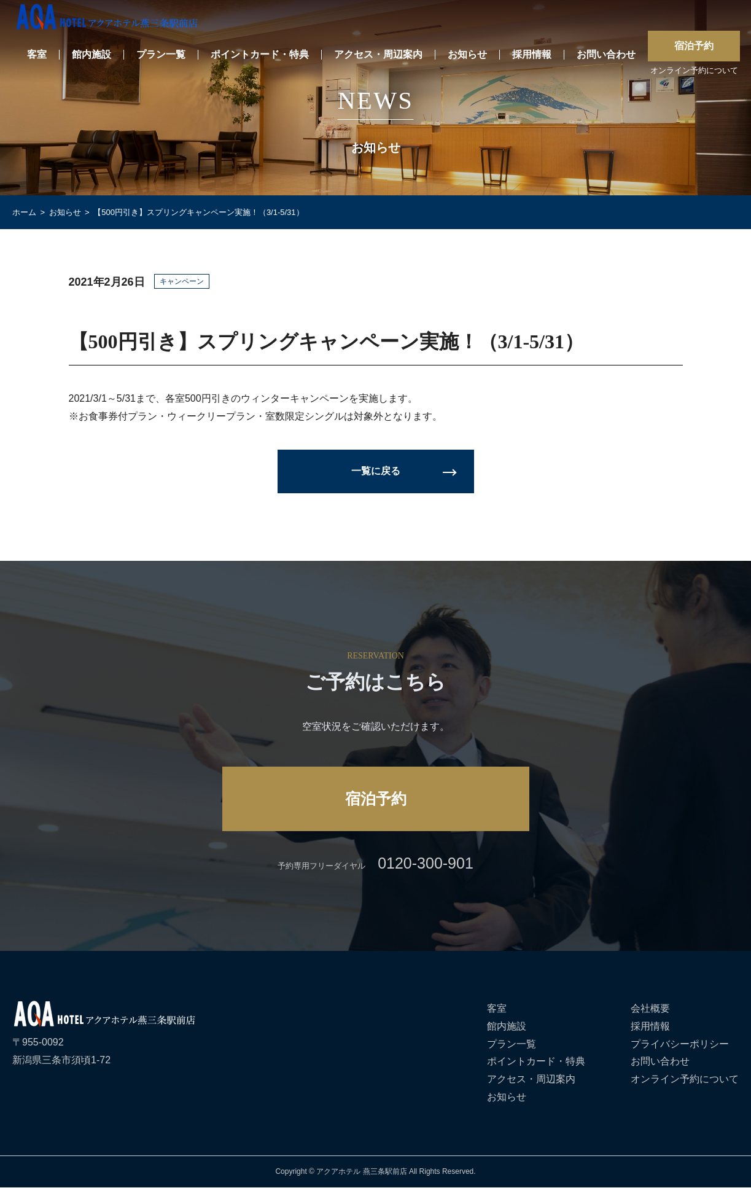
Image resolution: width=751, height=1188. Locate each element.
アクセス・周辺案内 (378, 55)
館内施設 (91, 55)
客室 (37, 55)
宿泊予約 (694, 46)
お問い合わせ (606, 55)
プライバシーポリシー (680, 1044)
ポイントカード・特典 (260, 55)
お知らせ (467, 55)
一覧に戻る (375, 471)
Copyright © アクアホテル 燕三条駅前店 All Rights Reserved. (375, 1171)
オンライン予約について (694, 71)
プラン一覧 (160, 55)
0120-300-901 (425, 863)
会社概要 (650, 1008)
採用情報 (531, 55)
